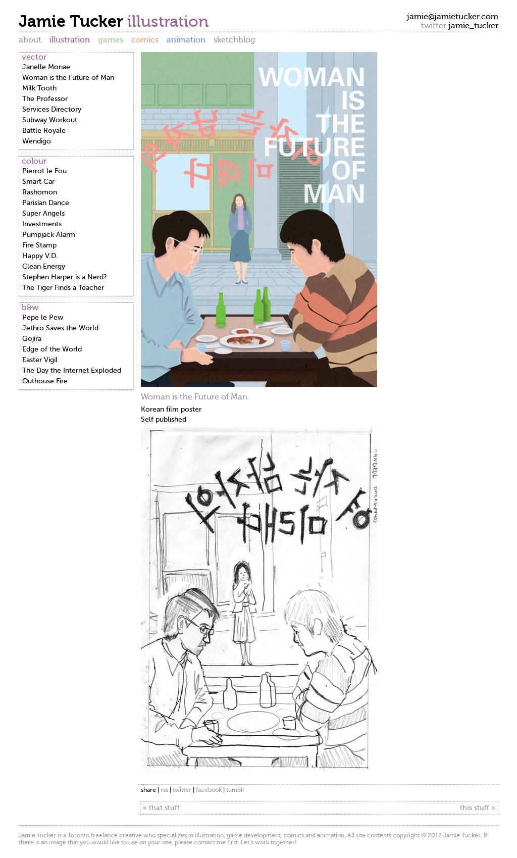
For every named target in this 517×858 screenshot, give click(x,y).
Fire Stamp (39, 245)
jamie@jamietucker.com (452, 16)
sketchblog (234, 39)
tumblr (235, 789)
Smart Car (38, 181)
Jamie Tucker (73, 21)
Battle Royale (44, 130)
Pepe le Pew (42, 317)
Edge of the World (52, 349)
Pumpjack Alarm (48, 234)
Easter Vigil (40, 360)
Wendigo (36, 141)
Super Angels (43, 213)
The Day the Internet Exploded (71, 370)
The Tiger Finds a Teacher (63, 287)
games (110, 39)
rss (164, 789)
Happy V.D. (40, 256)
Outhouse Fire (45, 381)
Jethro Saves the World (60, 328)
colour (34, 161)
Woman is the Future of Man (68, 77)
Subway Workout (49, 120)
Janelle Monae (46, 67)
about (30, 39)
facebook (209, 789)
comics (145, 39)
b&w (30, 307)
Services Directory (51, 109)
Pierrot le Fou (44, 171)
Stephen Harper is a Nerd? (64, 277)
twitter (182, 789)
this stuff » (477, 808)
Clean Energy (43, 266)
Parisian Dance (45, 203)
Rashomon (39, 192)
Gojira (31, 338)
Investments (42, 224)
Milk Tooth (39, 88)
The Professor (45, 99)
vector (34, 57)
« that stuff (161, 808)
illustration (69, 39)
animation (186, 39)
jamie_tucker (473, 25)
